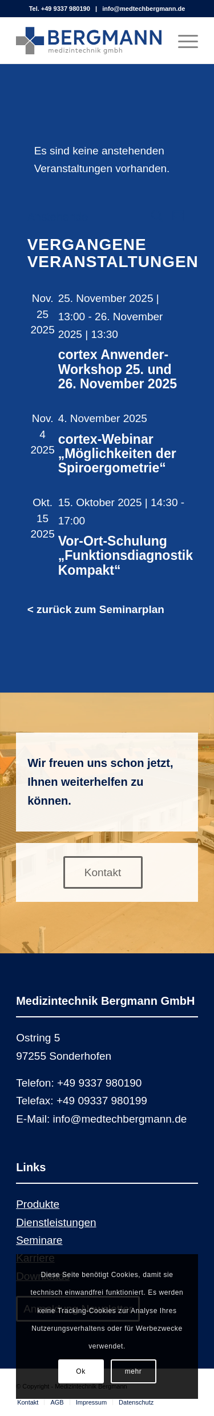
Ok (81, 1371)
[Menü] (182, 40)
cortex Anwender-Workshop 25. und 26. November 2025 (117, 369)
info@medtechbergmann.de (143, 8)
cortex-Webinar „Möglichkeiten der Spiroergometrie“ (117, 454)
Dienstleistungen (56, 1222)
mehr (133, 1371)
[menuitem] (27, 1402)
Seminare (39, 1240)
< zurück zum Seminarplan (95, 609)
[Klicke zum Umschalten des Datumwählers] (57, 217)
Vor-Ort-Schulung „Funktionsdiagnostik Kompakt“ (125, 556)
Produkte (37, 1204)
